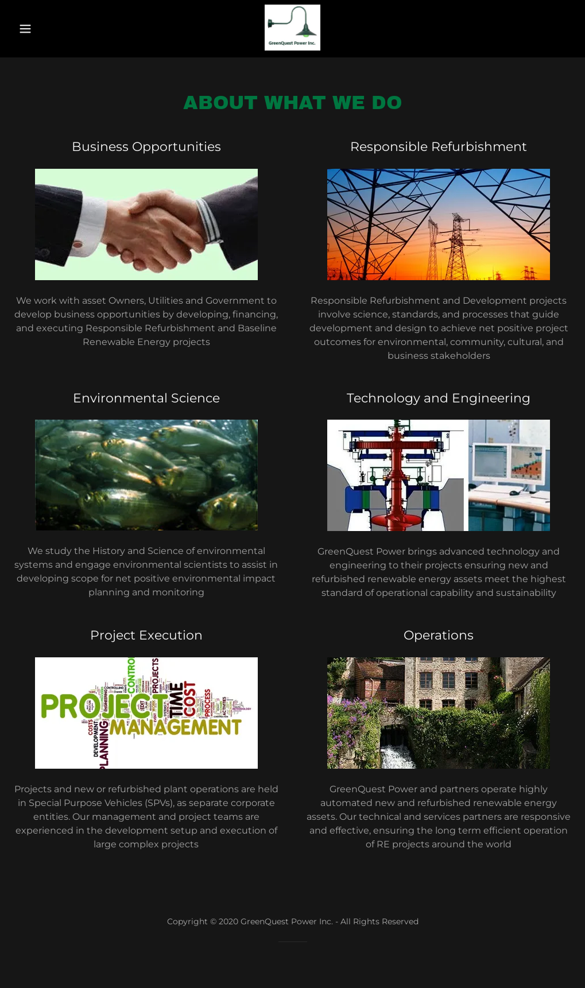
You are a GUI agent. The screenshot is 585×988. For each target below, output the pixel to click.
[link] (292, 47)
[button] (29, 28)
